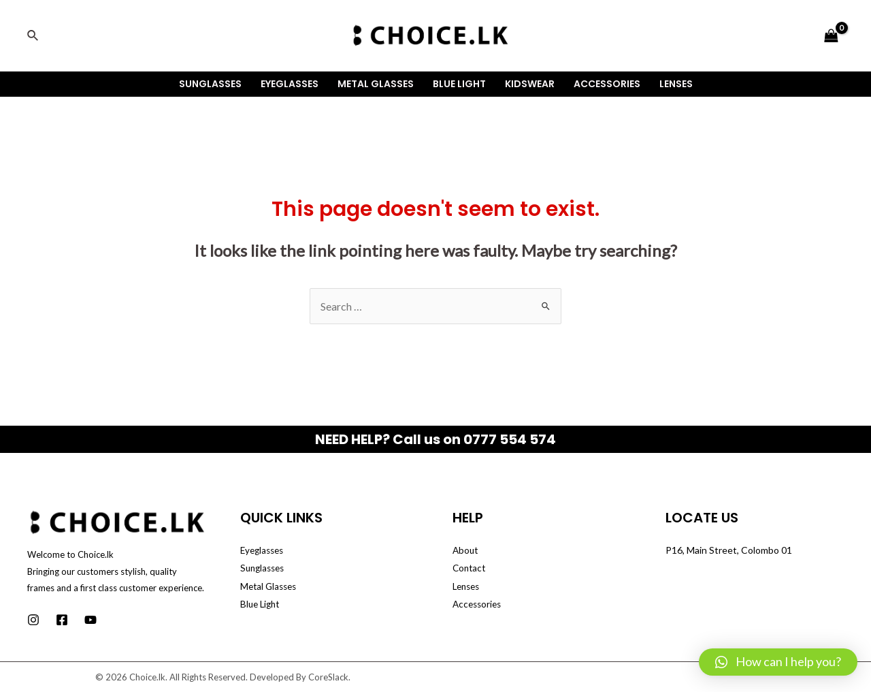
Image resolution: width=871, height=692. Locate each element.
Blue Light (459, 84)
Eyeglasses (289, 84)
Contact (470, 567)
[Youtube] (90, 620)
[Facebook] (62, 620)
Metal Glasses (376, 84)
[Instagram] (33, 620)
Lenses (676, 84)
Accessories (607, 84)
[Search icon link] (33, 35)
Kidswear (530, 84)
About (466, 550)
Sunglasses (210, 84)
